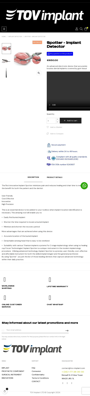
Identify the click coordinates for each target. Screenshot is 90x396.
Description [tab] (33, 177)
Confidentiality (38, 374)
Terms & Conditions (40, 378)
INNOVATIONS (7, 378)
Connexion (36, 371)
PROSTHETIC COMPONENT (13, 371)
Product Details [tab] (54, 177)
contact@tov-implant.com (73, 368)
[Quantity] (51, 121)
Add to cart (72, 120)
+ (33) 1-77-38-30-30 (73, 371)
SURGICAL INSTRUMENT (12, 374)
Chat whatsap (55, 304)
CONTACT (36, 381)
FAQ (33, 368)
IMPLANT (5, 368)
